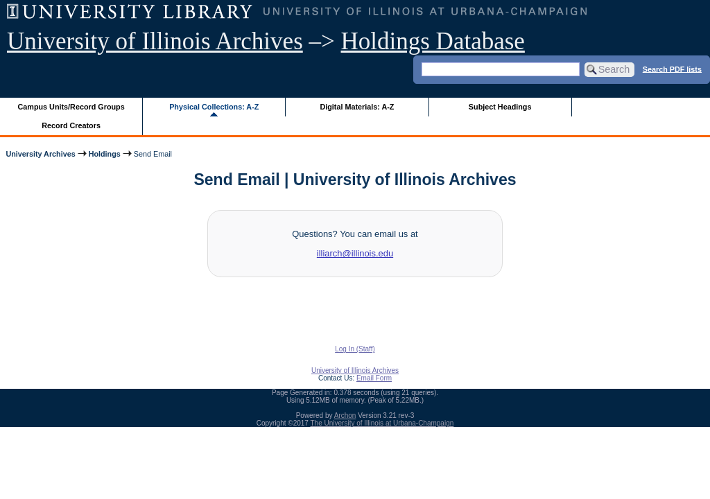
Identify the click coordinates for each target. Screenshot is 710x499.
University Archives (40, 154)
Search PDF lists (672, 68)
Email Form (374, 378)
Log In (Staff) (355, 349)
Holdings (105, 154)
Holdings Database (433, 41)
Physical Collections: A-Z (214, 107)
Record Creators (71, 125)
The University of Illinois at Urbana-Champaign (382, 423)
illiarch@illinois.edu (355, 253)
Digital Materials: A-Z (357, 107)
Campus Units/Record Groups (71, 107)
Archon (345, 415)
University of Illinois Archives (155, 41)
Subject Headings (500, 107)
